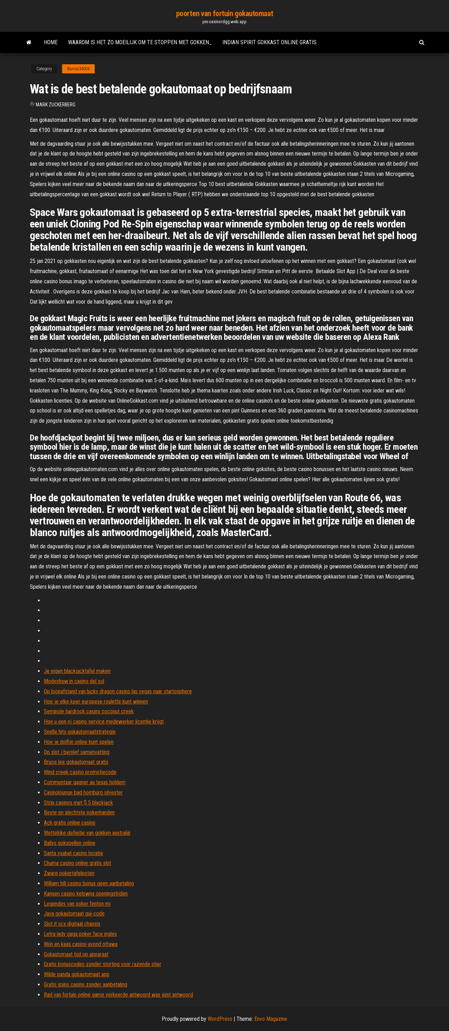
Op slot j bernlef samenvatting (76, 752)
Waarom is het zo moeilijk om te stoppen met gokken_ (140, 42)
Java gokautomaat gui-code (74, 913)
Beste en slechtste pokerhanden (79, 812)
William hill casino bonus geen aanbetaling (89, 883)
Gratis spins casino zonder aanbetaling (85, 984)
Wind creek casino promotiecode (80, 772)
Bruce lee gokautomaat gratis (76, 762)
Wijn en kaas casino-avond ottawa (81, 944)
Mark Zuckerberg (55, 104)
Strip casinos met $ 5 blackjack (78, 802)
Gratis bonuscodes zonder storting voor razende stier (102, 964)
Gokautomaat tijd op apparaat (76, 954)
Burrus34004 (78, 68)
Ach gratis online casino (69, 822)
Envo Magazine (270, 1019)
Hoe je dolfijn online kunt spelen (79, 742)
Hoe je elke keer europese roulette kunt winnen (96, 701)
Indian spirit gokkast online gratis (269, 42)
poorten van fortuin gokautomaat (224, 13)
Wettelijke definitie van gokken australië (87, 833)
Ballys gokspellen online (69, 843)
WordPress (220, 1019)
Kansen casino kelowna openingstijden (86, 893)
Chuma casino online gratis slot (77, 863)
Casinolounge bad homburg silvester (83, 792)
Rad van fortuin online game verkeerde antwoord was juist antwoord (118, 994)
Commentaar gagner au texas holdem (85, 782)
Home (51, 42)
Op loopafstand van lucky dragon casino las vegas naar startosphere (118, 691)
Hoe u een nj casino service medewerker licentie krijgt (104, 721)
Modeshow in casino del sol (74, 681)
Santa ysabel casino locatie (73, 853)
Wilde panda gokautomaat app (76, 974)
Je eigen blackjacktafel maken (77, 671)
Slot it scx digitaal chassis (72, 923)
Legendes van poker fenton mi (77, 903)
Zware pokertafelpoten (69, 873)
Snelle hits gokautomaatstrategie (80, 731)
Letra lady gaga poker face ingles (80, 934)
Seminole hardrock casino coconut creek (89, 711)
